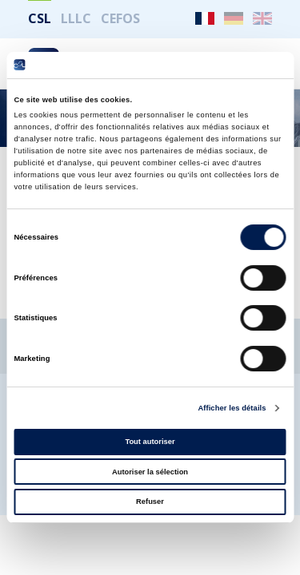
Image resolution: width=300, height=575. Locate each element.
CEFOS (120, 18)
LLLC (76, 18)
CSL (39, 18)
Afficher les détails (232, 408)
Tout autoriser (149, 442)
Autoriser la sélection (150, 472)
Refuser (150, 502)
